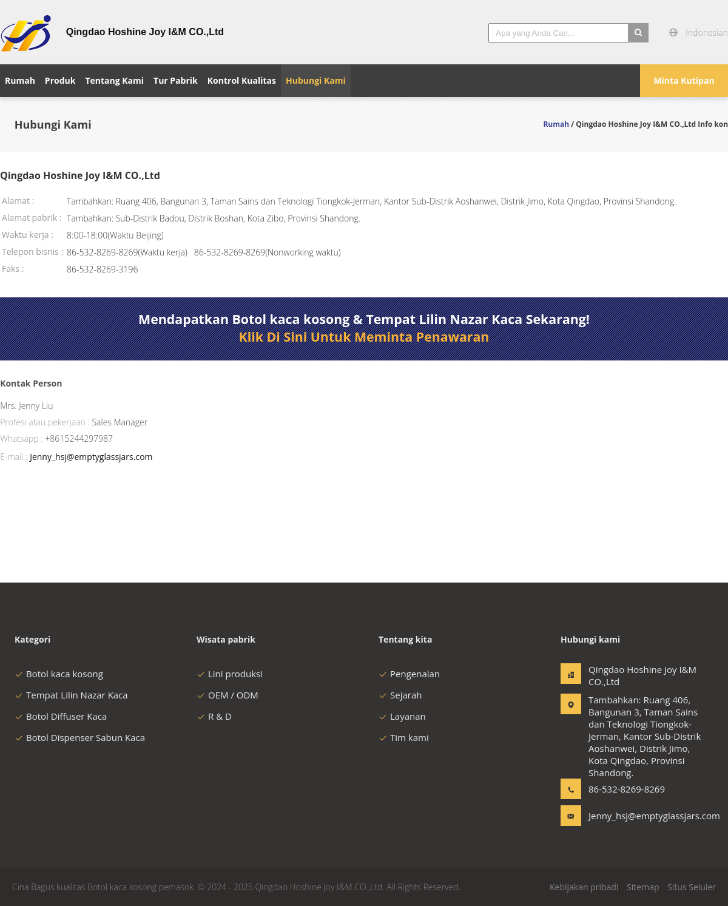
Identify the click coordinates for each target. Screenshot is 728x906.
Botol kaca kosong (59, 674)
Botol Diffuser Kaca (61, 716)
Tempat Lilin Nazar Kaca (71, 695)
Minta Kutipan (683, 80)
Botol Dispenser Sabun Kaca (80, 737)
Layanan (402, 716)
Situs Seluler (691, 887)
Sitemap (643, 887)
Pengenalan (409, 674)
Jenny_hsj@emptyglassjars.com (91, 456)
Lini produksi (230, 674)
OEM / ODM (227, 695)
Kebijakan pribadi (584, 887)
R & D (214, 716)
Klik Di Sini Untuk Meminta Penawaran (364, 336)
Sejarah (400, 695)
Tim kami (404, 737)
